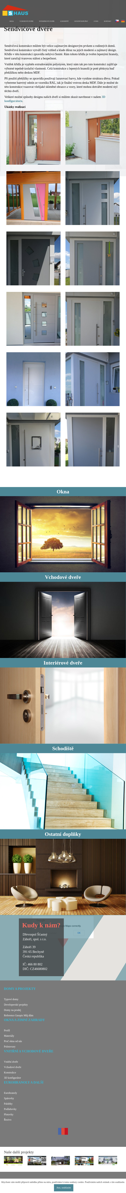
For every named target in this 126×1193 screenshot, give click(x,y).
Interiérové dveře (47, 21)
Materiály (9, 1035)
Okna (12, 21)
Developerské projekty (16, 1004)
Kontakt (107, 21)
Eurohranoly (10, 1093)
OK (79, 933)
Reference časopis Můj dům (18, 1015)
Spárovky (9, 1098)
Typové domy (11, 999)
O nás (96, 21)
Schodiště (64, 21)
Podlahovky (10, 1109)
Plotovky (8, 1114)
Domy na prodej (12, 1010)
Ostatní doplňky (81, 21)
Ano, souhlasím (63, 1187)
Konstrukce (10, 1072)
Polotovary (9, 1046)
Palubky (8, 1103)
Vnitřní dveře (11, 1061)
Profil (7, 1030)
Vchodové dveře (26, 21)
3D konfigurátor (12, 1077)
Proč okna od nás (13, 1041)
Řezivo (7, 1119)
